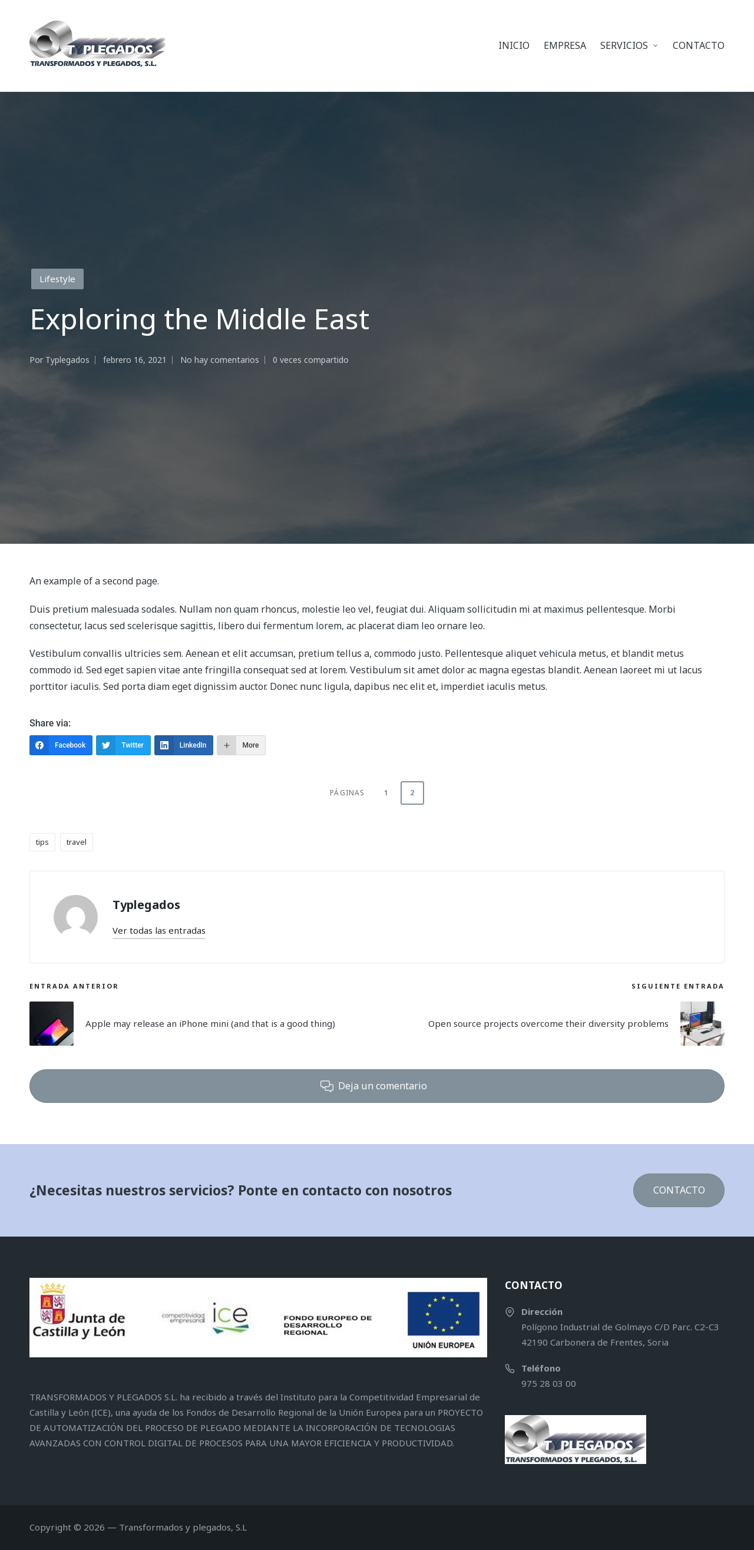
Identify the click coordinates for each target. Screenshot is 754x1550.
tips (42, 842)
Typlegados (146, 905)
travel (77, 842)
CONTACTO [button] (679, 1190)
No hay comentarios (219, 359)
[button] (159, 930)
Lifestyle (57, 279)
